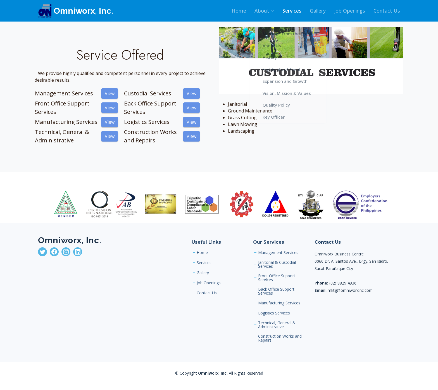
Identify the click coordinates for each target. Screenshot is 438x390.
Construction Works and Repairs (280, 338)
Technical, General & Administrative (277, 325)
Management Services (278, 253)
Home (239, 10)
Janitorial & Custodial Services (277, 264)
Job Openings (349, 10)
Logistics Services (274, 313)
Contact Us (386, 10)
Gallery (318, 10)
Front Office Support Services (276, 278)
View (110, 93)
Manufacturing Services (279, 303)
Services (291, 10)
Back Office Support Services (276, 291)
